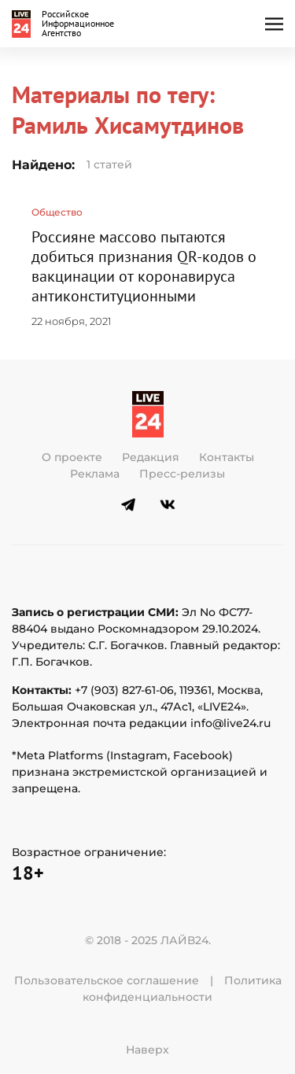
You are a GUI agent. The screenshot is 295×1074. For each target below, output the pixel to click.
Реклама (95, 474)
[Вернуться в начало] (66, 23)
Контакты (226, 457)
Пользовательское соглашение (106, 980)
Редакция (150, 457)
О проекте (72, 457)
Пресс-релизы (182, 474)
